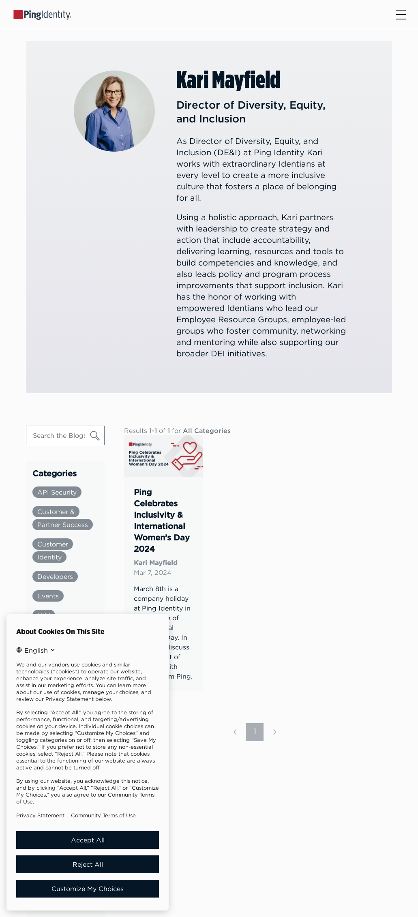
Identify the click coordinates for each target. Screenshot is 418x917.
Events (48, 596)
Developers (55, 576)
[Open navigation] (401, 14)
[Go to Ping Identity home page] (42, 14)
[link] (163, 563)
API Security (57, 492)
